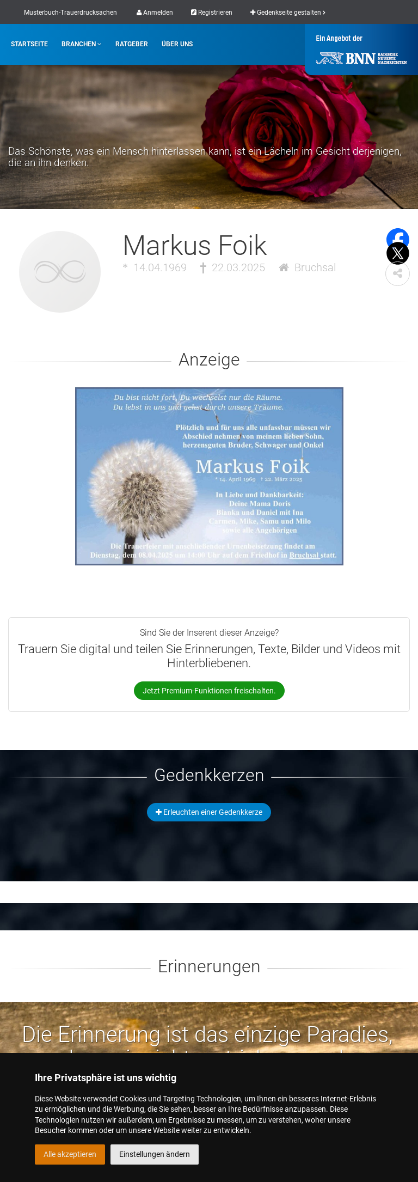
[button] (397, 273)
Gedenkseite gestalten (287, 12)
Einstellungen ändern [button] (154, 1154)
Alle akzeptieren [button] (70, 1154)
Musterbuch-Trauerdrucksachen (70, 12)
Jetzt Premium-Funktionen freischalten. (209, 690)
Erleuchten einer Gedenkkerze (209, 812)
